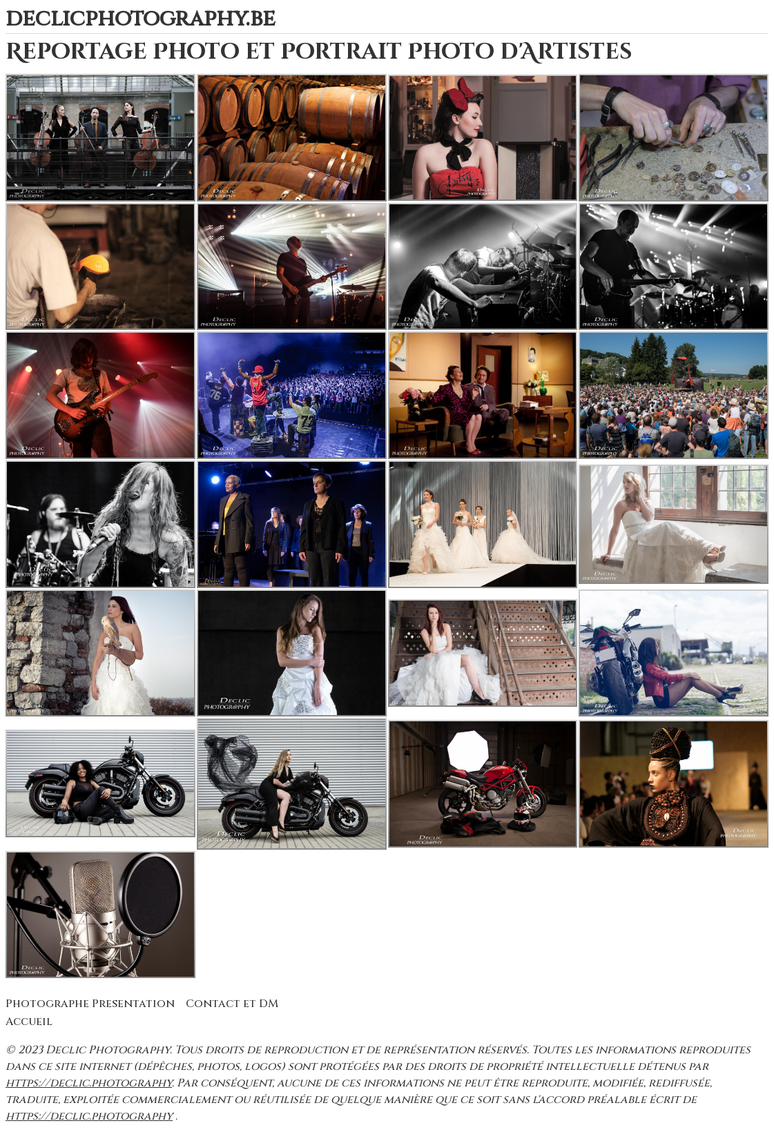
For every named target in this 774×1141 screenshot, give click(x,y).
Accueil (29, 1021)
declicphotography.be (140, 19)
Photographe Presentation (90, 1003)
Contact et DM (232, 1003)
